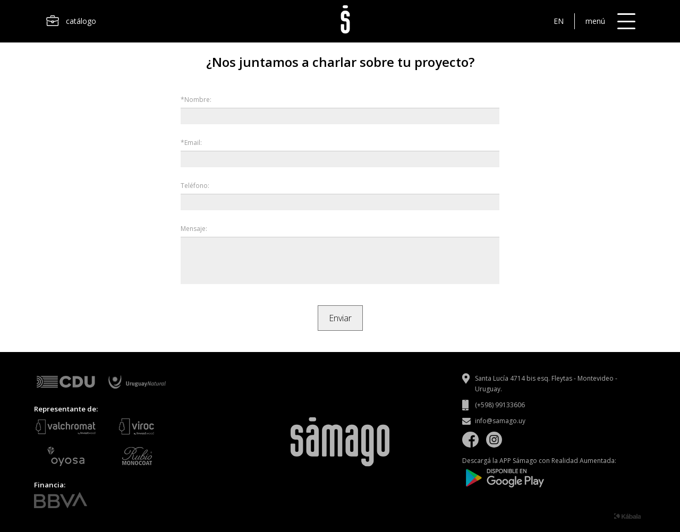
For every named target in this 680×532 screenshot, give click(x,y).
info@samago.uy (500, 420)
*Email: (191, 142)
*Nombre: (196, 99)
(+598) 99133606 (500, 404)
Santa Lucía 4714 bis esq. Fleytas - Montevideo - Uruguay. (546, 383)
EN (559, 21)
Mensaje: (194, 228)
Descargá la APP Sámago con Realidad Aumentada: (539, 472)
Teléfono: (195, 185)
